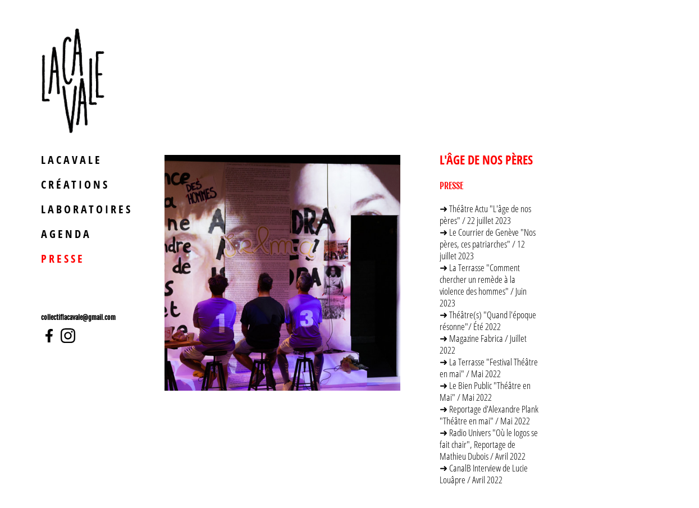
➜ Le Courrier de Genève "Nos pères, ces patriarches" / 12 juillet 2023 (488, 244)
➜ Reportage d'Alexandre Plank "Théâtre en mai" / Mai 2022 (489, 415)
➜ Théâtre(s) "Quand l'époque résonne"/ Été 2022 (488, 320)
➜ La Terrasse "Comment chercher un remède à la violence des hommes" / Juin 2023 (483, 285)
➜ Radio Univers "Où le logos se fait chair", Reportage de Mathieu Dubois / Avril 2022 (489, 444)
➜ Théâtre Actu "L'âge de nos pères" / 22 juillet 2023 (485, 214)
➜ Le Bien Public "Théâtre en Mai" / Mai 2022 (485, 391)
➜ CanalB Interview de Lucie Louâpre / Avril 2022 (484, 474)
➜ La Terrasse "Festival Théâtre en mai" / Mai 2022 (489, 367)
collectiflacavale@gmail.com (78, 317)
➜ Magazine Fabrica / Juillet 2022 (483, 344)
